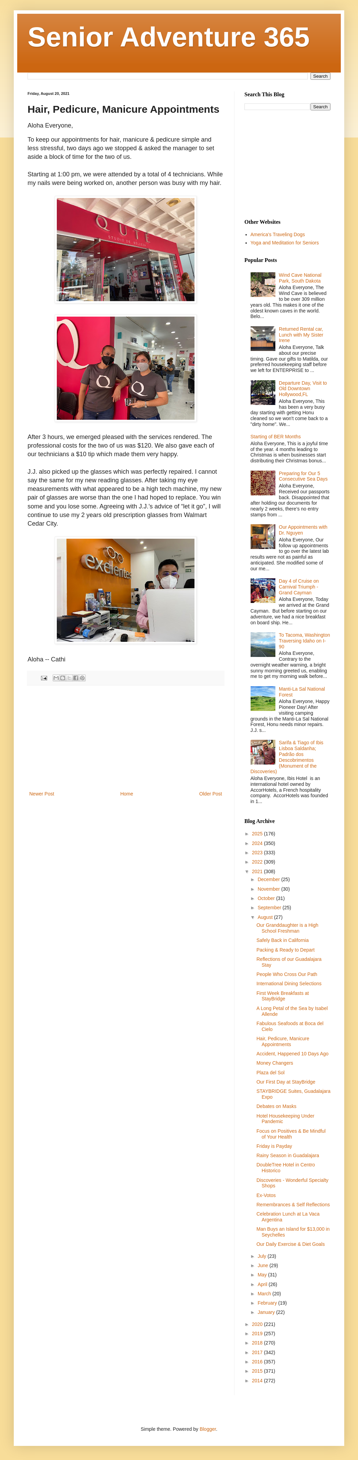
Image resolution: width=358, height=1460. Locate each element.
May (262, 1274)
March (264, 1293)
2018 (258, 1343)
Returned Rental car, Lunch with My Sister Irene (301, 334)
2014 (258, 1380)
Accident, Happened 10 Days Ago (292, 1053)
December (269, 879)
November (269, 889)
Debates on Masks (276, 1106)
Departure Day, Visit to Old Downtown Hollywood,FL (303, 388)
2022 (258, 862)
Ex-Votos (266, 1195)
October (266, 898)
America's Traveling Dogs (278, 234)
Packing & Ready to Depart (285, 950)
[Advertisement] (125, 738)
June (263, 1265)
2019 (258, 1333)
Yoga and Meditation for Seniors (285, 242)
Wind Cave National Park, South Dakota (300, 278)
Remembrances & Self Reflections (293, 1204)
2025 (258, 833)
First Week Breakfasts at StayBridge (282, 996)
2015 (258, 1371)
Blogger (208, 1429)
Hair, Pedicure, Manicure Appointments (282, 1041)
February (267, 1303)
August (265, 917)
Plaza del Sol (270, 1072)
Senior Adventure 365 (169, 37)
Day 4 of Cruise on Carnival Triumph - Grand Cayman (299, 586)
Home (126, 794)
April (262, 1284)
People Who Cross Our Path (286, 974)
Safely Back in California (282, 940)
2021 (258, 871)
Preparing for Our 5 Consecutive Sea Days (303, 476)
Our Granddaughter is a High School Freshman (287, 928)
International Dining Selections (289, 983)
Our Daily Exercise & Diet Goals (290, 1244)
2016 (258, 1361)
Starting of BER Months (276, 436)
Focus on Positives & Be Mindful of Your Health (291, 1134)
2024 (258, 843)
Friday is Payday (274, 1146)
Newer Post (41, 794)
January (266, 1312)
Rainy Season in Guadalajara (287, 1155)
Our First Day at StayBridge (285, 1082)
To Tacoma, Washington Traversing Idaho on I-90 (304, 640)
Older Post (210, 794)
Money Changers (274, 1063)
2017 (258, 1352)
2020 (258, 1324)
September (269, 907)
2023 (258, 852)
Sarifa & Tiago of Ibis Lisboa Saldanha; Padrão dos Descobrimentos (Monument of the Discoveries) (287, 757)
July (262, 1256)
